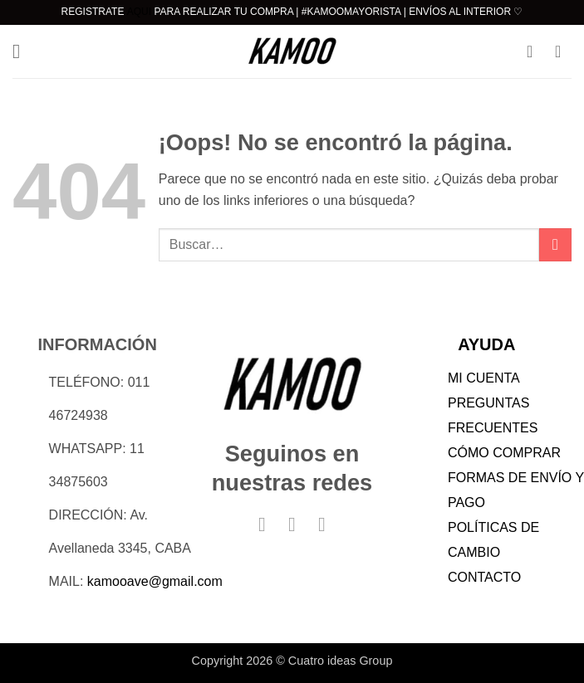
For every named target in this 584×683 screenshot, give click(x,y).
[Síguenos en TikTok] (321, 524)
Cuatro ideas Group (340, 660)
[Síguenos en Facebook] (262, 524)
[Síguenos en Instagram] (292, 524)
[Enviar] (555, 244)
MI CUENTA (484, 378)
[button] (22, 51)
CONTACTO (484, 577)
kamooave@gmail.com (155, 581)
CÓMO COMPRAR (504, 453)
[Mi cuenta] (535, 51)
